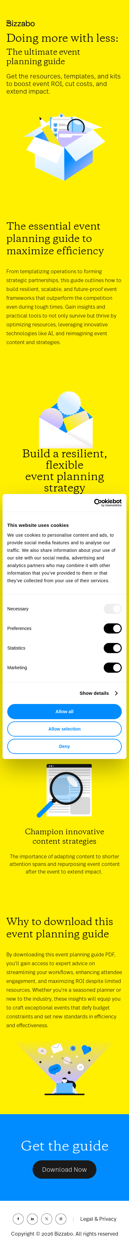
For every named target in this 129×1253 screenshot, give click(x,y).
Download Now (64, 1169)
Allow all (65, 711)
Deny (64, 746)
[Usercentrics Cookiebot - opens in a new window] (94, 503)
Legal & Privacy (98, 1219)
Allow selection (64, 728)
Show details (94, 693)
